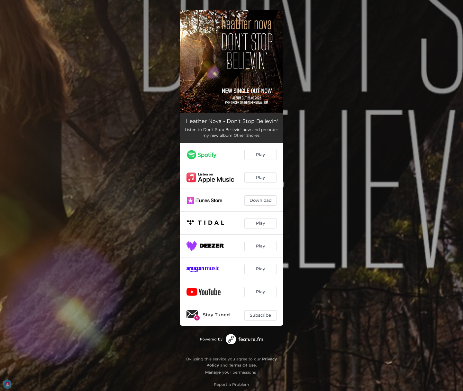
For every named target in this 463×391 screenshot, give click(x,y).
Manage (213, 372)
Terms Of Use (242, 365)
